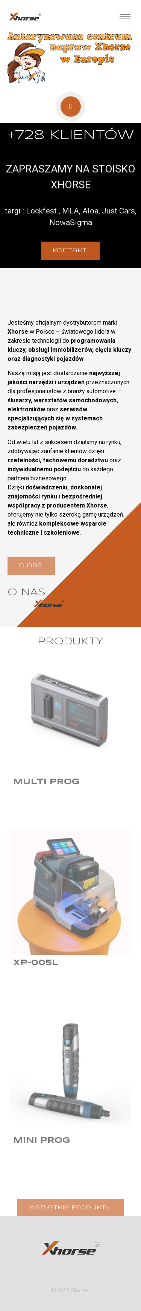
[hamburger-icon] (125, 16)
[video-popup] (71, 110)
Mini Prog (41, 1140)
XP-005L (35, 963)
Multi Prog (46, 782)
